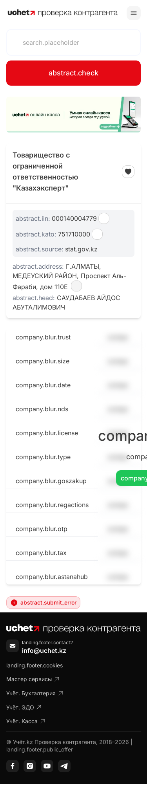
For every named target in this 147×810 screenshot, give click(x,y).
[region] (73, 114)
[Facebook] (12, 766)
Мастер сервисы (33, 679)
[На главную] (62, 13)
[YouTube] (47, 766)
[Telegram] (64, 766)
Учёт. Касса (25, 721)
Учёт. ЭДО (24, 707)
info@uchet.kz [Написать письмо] (44, 650)
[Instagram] (30, 766)
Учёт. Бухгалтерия (35, 693)
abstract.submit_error (43, 603)
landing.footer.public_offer (39, 749)
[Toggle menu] (134, 13)
